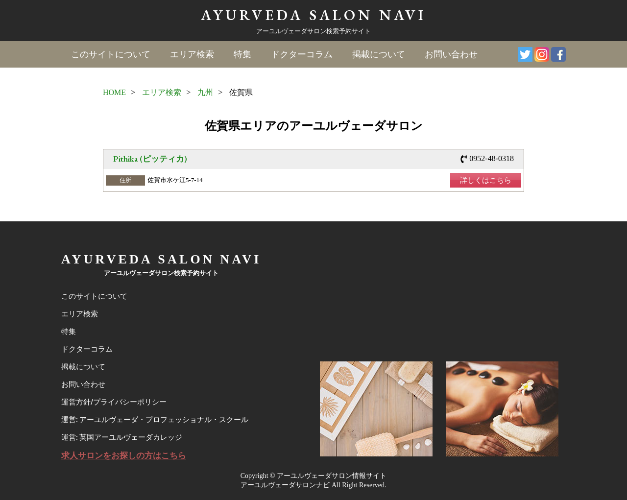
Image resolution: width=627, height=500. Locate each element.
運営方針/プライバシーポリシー (114, 402)
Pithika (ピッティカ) (150, 158)
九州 (205, 92)
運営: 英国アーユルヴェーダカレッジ (121, 437)
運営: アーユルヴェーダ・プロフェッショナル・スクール (154, 419)
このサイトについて (110, 54)
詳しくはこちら (485, 180)
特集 (242, 54)
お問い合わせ (451, 54)
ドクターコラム (302, 54)
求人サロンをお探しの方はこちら (123, 455)
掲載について (378, 54)
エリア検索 (192, 54)
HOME (114, 92)
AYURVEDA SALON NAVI (313, 14)
